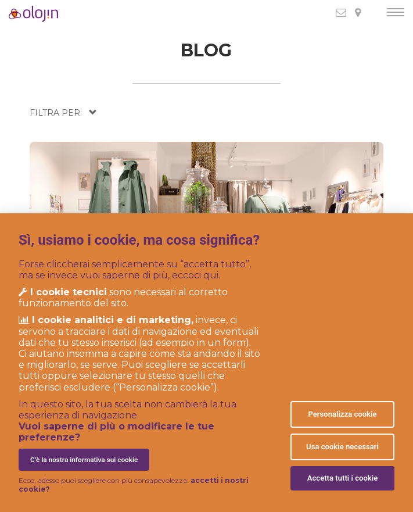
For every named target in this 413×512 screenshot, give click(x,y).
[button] (63, 113)
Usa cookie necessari (342, 446)
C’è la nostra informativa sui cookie (84, 460)
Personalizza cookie (342, 414)
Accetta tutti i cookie (342, 478)
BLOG (206, 50)
